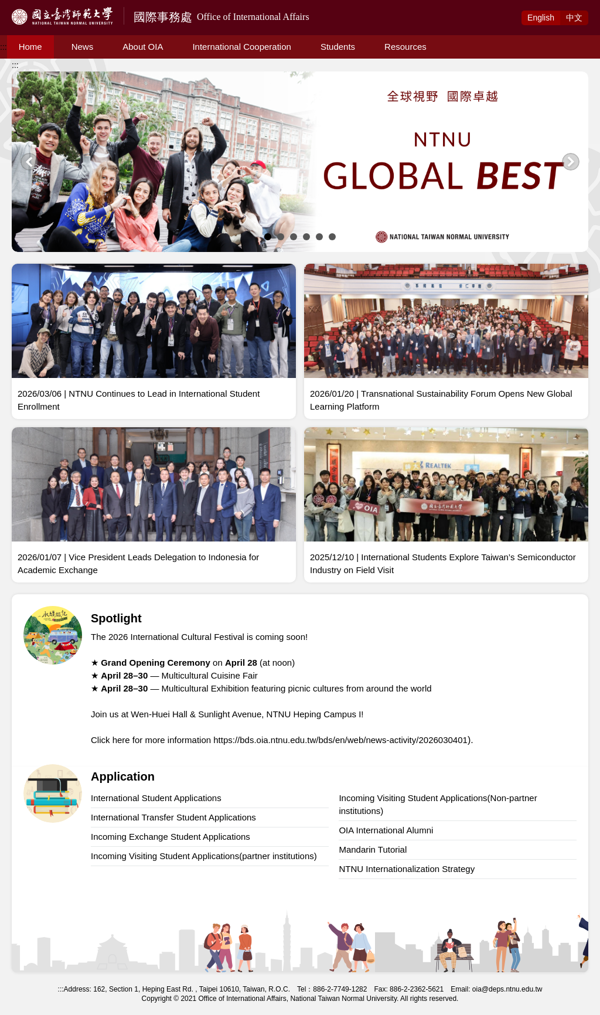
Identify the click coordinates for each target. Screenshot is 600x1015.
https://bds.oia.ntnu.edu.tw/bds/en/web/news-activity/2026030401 (340, 740)
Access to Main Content (43, 6)
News (82, 47)
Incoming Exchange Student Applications (170, 837)
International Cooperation (241, 47)
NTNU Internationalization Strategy (407, 869)
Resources (405, 47)
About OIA (142, 47)
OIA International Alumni (386, 830)
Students (338, 47)
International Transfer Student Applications (173, 817)
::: (3, 47)
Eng (540, 17)
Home (30, 47)
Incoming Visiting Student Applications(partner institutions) (204, 856)
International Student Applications (156, 798)
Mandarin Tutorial (373, 849)
